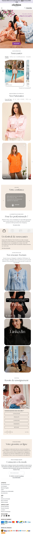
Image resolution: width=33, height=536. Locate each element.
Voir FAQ (26, 432)
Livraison (3, 509)
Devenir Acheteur (5, 506)
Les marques (4, 486)
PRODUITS (16, 417)
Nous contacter (4, 500)
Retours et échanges (5, 511)
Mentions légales (5, 488)
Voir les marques (6, 248)
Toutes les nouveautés (25, 88)
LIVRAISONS (16, 420)
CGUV (2, 489)
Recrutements (4, 493)
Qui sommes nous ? (5, 484)
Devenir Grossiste (5, 508)
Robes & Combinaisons (17, 57)
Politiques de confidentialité (7, 491)
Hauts (7, 57)
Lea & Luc (8, 99)
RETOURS (16, 427)
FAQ (2, 497)
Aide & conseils (4, 502)
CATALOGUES (16, 413)
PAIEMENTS (16, 423)
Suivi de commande (5, 498)
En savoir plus (16, 225)
